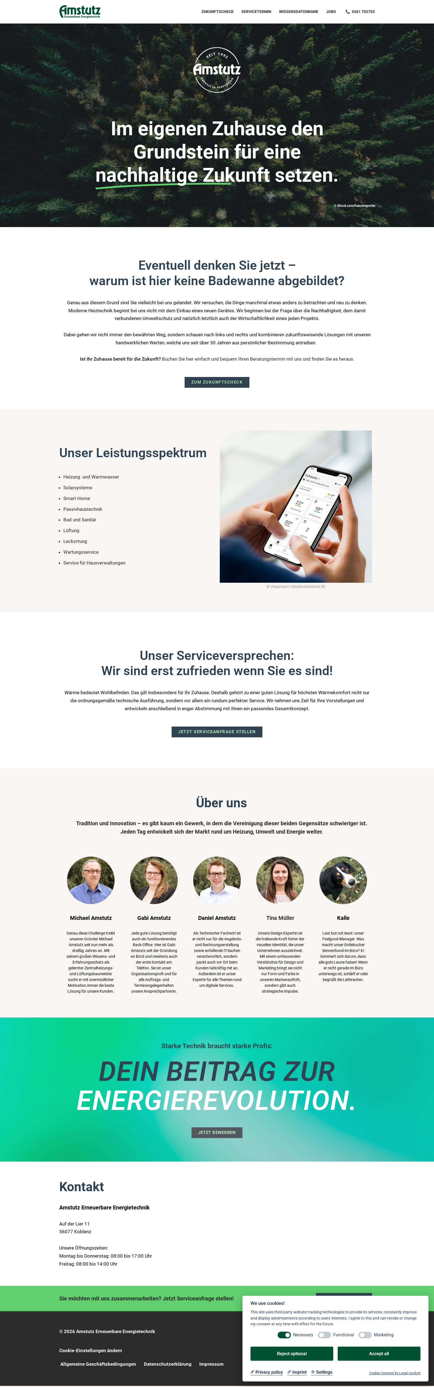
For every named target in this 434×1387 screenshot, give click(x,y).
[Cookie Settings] (321, 1372)
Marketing (384, 1334)
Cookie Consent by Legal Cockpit (394, 1373)
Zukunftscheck (218, 11)
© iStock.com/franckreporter (354, 206)
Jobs (331, 11)
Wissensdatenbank (298, 11)
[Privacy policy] (266, 1372)
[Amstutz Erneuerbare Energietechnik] (80, 12)
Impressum (211, 1365)
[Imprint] (297, 1372)
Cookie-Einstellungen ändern (90, 1351)
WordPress (118, 1379)
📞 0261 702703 (360, 11)
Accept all (379, 1353)
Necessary (303, 1334)
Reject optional (292, 1353)
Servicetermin (256, 11)
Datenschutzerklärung (168, 1365)
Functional (343, 1334)
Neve (64, 1379)
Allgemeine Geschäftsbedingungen (98, 1365)
